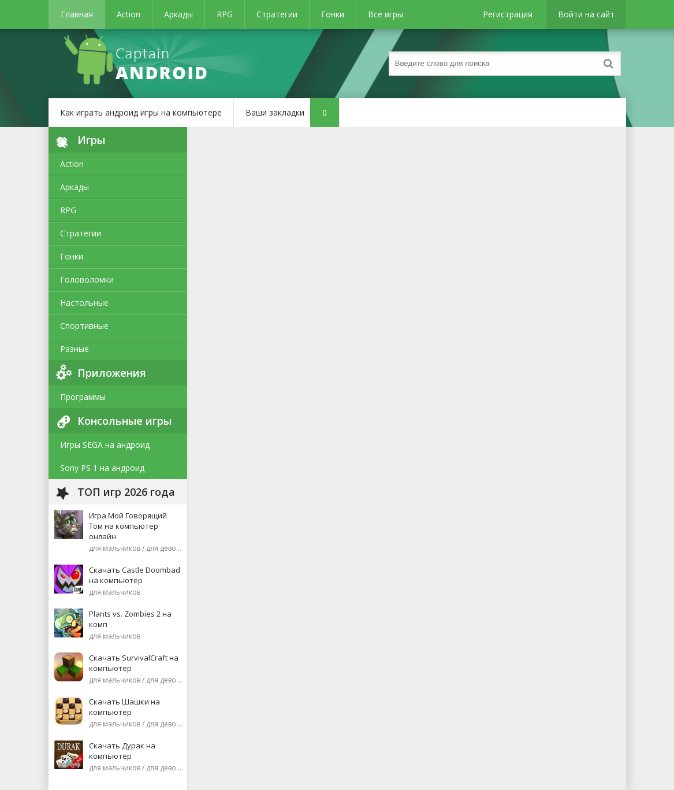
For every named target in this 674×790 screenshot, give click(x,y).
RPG (225, 14)
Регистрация (508, 14)
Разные (74, 348)
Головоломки (87, 279)
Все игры (385, 14)
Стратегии (276, 14)
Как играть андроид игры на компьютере (141, 112)
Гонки (332, 14)
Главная (77, 14)
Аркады (178, 14)
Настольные (84, 302)
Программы (83, 396)
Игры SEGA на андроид (105, 444)
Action (128, 14)
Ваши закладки (292, 112)
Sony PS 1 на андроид (102, 467)
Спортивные (84, 325)
